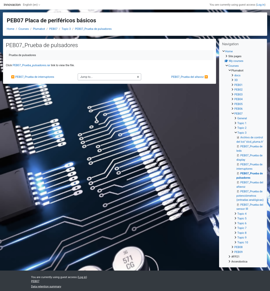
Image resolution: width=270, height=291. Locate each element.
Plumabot (39, 29)
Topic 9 (242, 237)
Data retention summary (46, 286)
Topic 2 (242, 128)
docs (237, 75)
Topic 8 (242, 233)
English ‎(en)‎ (30, 4)
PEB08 (238, 247)
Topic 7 (242, 228)
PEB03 (238, 94)
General (242, 118)
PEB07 (53, 29)
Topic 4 (242, 213)
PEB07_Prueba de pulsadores (93, 29)
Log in (261, 4)
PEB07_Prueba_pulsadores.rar (31, 65)
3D (236, 80)
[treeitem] (243, 156)
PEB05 (238, 104)
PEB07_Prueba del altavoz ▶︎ (189, 77)
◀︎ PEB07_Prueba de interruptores (32, 77)
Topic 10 (242, 242)
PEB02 (238, 89)
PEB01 (238, 85)
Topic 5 (242, 218)
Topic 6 (242, 223)
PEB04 (238, 99)
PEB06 (238, 108)
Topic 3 (66, 29)
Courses (24, 29)
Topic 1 (242, 123)
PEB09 (238, 252)
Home (10, 29)
